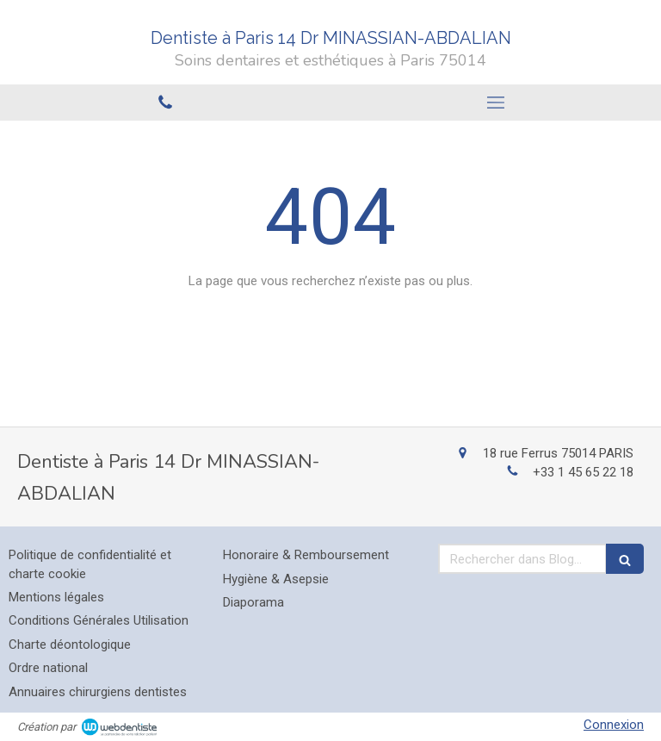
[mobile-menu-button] (495, 102)
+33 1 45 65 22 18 (583, 472)
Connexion (614, 724)
